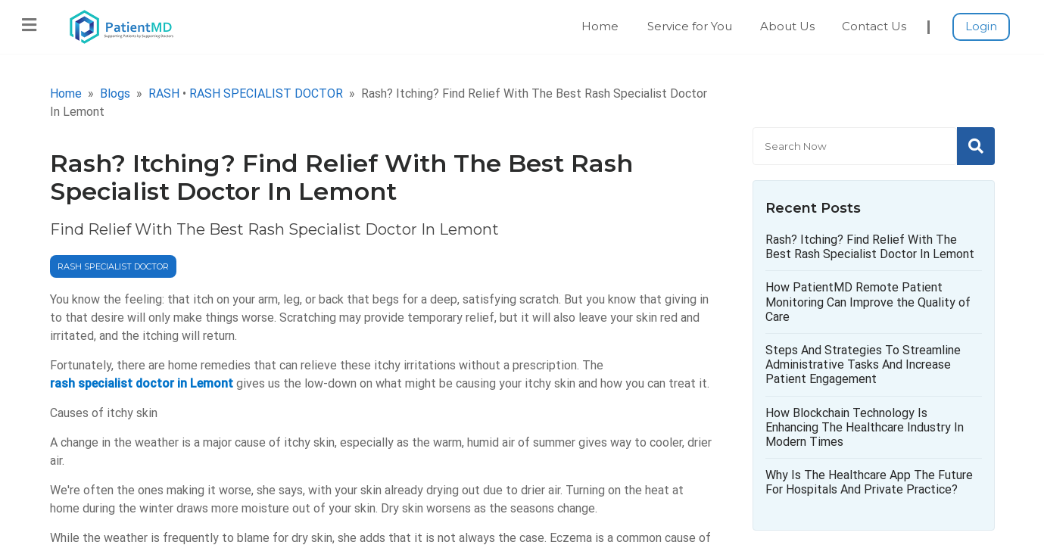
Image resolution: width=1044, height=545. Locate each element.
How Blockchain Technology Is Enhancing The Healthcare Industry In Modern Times (864, 427)
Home (600, 26)
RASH (163, 93)
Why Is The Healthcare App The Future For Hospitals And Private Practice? (869, 482)
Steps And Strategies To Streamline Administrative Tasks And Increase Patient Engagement (863, 364)
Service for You (689, 26)
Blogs (115, 93)
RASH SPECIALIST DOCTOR (266, 93)
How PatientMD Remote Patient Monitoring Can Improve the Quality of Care (868, 301)
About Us (787, 26)
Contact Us (874, 26)
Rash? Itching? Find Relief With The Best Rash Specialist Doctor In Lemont (869, 246)
